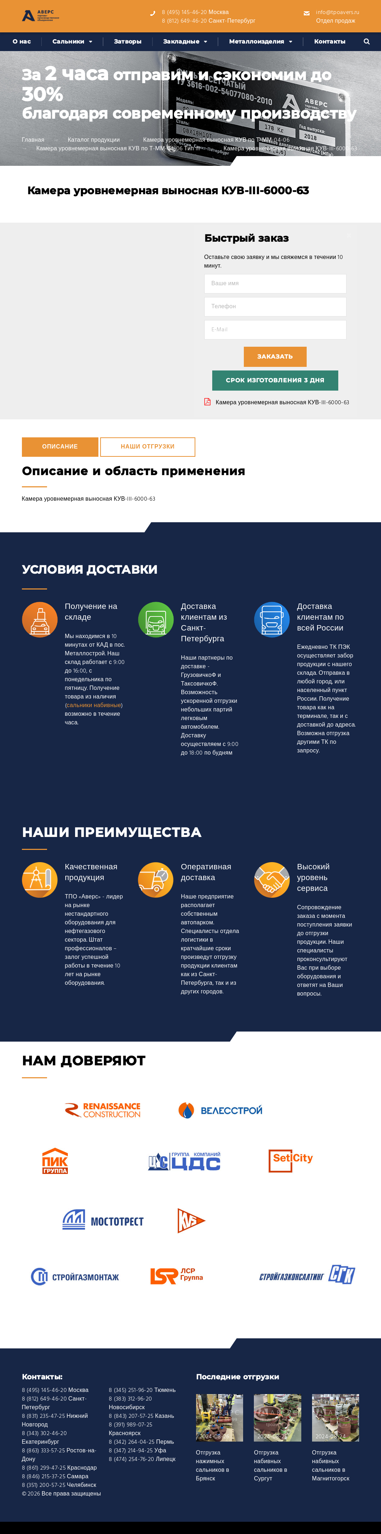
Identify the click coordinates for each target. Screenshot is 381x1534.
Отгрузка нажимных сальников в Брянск (212, 1466)
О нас (22, 41)
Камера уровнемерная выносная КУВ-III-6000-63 (282, 403)
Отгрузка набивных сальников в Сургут (270, 1466)
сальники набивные (94, 705)
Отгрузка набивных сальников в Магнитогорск (330, 1466)
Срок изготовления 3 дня (275, 380)
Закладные (181, 41)
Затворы (127, 41)
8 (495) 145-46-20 (184, 12)
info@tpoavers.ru (337, 12)
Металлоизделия (256, 41)
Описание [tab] (60, 447)
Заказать (275, 356)
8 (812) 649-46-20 (184, 21)
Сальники (68, 41)
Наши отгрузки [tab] (148, 447)
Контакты (330, 41)
